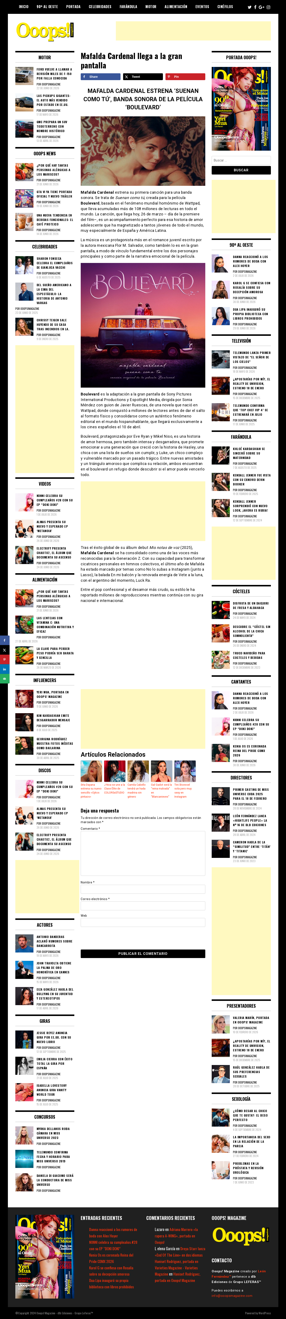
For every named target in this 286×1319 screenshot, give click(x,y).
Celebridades (100, 6)
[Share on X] (143, 76)
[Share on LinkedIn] (5, 669)
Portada (73, 6)
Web (84, 915)
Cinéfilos (225, 6)
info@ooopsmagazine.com (232, 1296)
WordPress (265, 1313)
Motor (151, 6)
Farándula (128, 6)
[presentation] (110, 937)
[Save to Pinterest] (185, 76)
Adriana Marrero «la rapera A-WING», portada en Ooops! (176, 1236)
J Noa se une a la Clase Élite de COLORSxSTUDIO (114, 788)
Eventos (202, 6)
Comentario (90, 828)
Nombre (88, 881)
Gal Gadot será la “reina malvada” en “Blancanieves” (161, 790)
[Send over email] (5, 679)
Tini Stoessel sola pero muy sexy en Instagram (184, 788)
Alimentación (176, 6)
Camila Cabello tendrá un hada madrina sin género (136, 790)
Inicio (24, 6)
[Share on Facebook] (101, 76)
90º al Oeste (47, 6)
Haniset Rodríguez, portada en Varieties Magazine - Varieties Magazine (176, 1267)
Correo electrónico (95, 898)
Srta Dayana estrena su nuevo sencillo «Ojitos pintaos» (91, 790)
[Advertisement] (193, 30)
